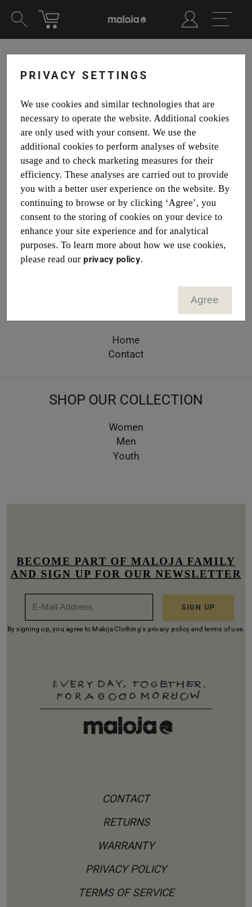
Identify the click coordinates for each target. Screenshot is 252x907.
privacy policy (111, 259)
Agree (205, 299)
